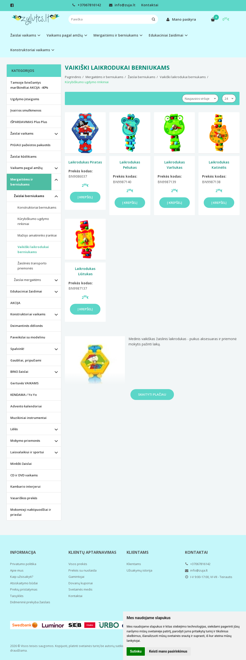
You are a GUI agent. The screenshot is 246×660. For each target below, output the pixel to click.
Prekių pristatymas (23, 589)
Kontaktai (149, 5)
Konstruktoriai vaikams (27, 314)
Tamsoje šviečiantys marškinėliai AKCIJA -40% (29, 85)
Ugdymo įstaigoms (24, 99)
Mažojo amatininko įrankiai (37, 235)
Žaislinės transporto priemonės (32, 265)
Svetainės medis (80, 589)
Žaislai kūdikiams (23, 156)
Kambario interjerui (25, 486)
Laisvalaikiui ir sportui (27, 452)
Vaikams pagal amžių (26, 168)
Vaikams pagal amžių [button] (65, 35)
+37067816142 (86, 5)
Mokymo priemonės (25, 440)
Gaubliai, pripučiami (25, 360)
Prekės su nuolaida (82, 570)
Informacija (23, 552)
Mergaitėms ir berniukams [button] (115, 35)
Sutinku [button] (135, 651)
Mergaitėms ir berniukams (21, 182)
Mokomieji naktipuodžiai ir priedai (30, 512)
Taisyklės (17, 596)
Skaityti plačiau (152, 394)
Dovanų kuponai (80, 583)
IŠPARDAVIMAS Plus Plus (28, 122)
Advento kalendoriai (26, 406)
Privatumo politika (23, 564)
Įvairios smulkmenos (25, 110)
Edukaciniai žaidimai (26, 291)
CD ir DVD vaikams (24, 475)
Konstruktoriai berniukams (37, 207)
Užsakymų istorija (139, 570)
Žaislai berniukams (29, 196)
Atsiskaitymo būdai (24, 583)
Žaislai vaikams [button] (23, 35)
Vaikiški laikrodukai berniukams (33, 249)
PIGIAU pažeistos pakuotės (30, 145)
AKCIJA (15, 303)
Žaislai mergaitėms (27, 280)
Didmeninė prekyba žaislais (30, 602)
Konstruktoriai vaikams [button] (30, 50)
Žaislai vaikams (21, 133)
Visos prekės (77, 564)
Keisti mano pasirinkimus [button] (168, 651)
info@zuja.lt (122, 5)
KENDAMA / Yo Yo (23, 394)
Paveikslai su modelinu (27, 337)
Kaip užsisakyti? (21, 576)
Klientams (137, 552)
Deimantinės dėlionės (26, 326)
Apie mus (17, 570)
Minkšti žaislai (21, 463)
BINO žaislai (19, 371)
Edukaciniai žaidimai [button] (166, 35)
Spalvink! (17, 349)
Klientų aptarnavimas (92, 552)
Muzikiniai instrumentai (28, 418)
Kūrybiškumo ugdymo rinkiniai (33, 221)
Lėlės (14, 429)
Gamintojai (76, 576)
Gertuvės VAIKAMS (24, 383)
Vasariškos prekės (23, 498)
